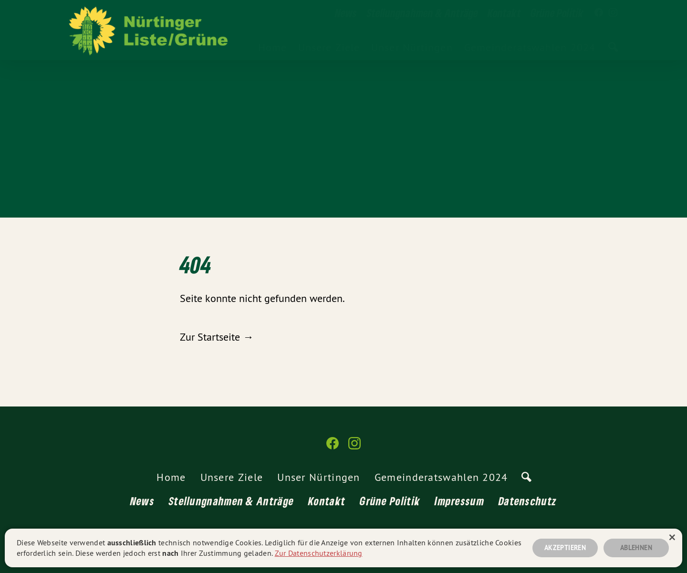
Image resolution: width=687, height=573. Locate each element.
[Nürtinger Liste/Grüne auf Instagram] (613, 12)
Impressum (459, 501)
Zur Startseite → (216, 337)
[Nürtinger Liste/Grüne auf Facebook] (599, 12)
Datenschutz (528, 501)
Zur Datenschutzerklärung (319, 553)
